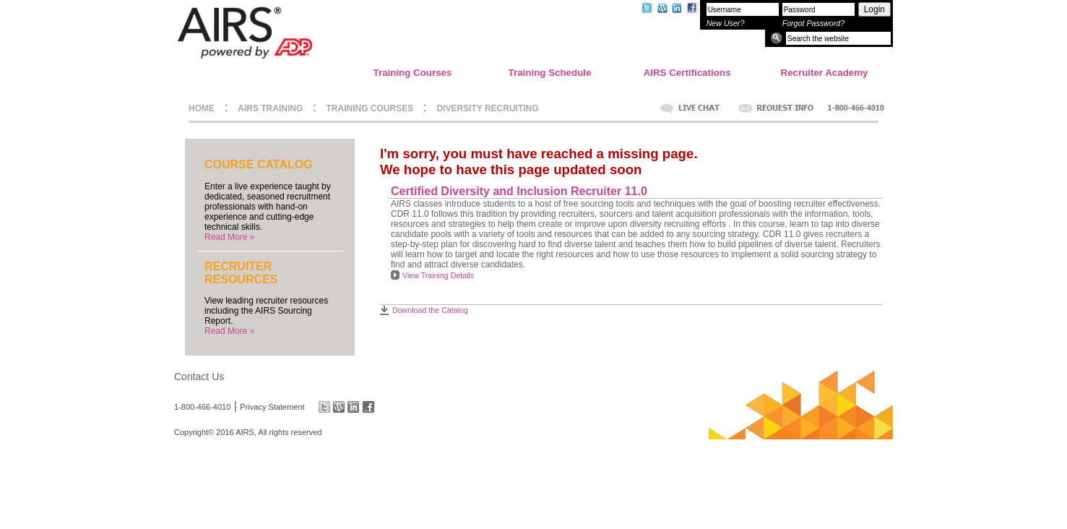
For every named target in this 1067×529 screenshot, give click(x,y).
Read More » (229, 237)
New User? (726, 23)
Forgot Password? (813, 23)
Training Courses (412, 72)
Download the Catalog (430, 310)
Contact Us (199, 376)
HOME (202, 108)
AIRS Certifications (687, 72)
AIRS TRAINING (270, 108)
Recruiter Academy (824, 72)
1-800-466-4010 (202, 407)
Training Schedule (550, 72)
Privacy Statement (272, 407)
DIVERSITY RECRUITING (487, 108)
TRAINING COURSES (370, 108)
